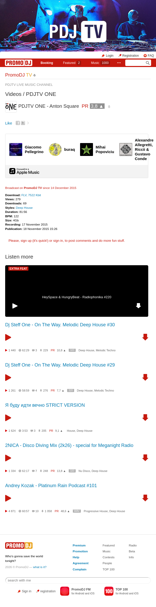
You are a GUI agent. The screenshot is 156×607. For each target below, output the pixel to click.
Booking (47, 63)
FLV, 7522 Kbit (31, 195)
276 (45, 390)
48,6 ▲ (65, 511)
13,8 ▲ (61, 470)
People (107, 563)
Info (131, 557)
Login (109, 55)
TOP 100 (108, 569)
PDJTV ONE (41, 94)
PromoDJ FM (81, 589)
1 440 (12, 350)
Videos (13, 94)
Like (8, 123)
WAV (77, 511)
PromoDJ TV (33, 187)
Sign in (27, 591)
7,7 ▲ (60, 390)
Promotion (80, 551)
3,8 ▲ (97, 106)
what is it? (39, 567)
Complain (79, 569)
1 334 (12, 470)
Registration (130, 55)
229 (45, 350)
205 (44, 430)
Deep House (24, 207)
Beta (132, 551)
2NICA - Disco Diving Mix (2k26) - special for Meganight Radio (69, 445)
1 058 (48, 511)
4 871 (12, 511)
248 (45, 470)
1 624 (12, 430)
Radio (133, 545)
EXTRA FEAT (18, 268)
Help (76, 557)
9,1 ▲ (59, 430)
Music (100, 63)
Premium (79, 545)
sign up (26, 241)
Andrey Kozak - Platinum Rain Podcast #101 (51, 485)
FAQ (151, 55)
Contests (108, 557)
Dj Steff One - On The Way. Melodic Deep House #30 (60, 324)
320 (72, 350)
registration (48, 591)
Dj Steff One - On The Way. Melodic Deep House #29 (60, 365)
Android (79, 593)
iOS (92, 593)
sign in (58, 241)
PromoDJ (18, 75)
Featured (72, 63)
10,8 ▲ (61, 350)
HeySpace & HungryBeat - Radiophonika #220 (76, 297)
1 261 (12, 390)
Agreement (80, 563)
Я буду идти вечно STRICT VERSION (45, 405)
